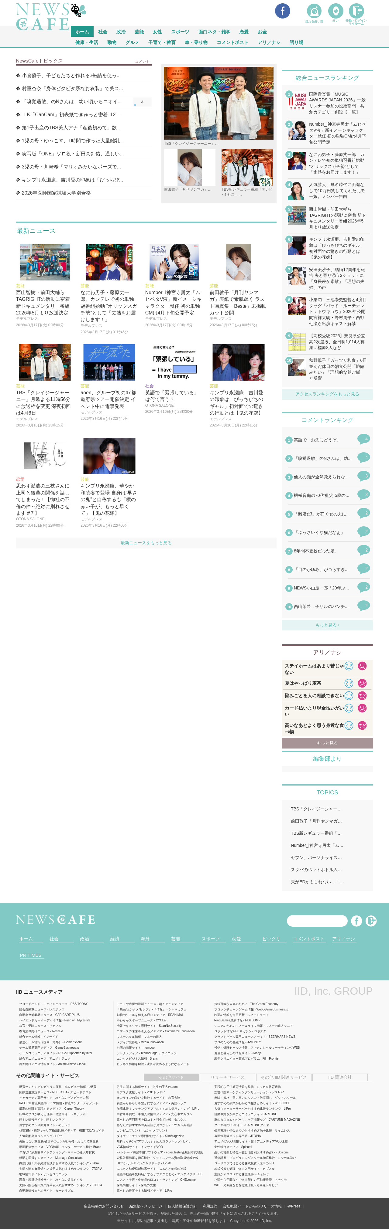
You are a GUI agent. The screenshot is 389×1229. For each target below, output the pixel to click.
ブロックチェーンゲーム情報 (234, 1009)
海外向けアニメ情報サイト (37, 1064)
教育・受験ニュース (32, 1025)
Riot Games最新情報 (228, 1020)
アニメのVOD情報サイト (231, 1141)
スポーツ (180, 31)
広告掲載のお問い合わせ (104, 1206)
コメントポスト (233, 42)
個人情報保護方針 (182, 1206)
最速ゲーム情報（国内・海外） (40, 1042)
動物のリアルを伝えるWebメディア (141, 1015)
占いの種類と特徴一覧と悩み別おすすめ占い (244, 1152)
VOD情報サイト (128, 1147)
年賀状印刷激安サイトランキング (42, 1152)
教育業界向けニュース (34, 1031)
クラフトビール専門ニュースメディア (240, 1036)
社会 (102, 31)
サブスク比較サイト (130, 1092)
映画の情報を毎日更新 (229, 1015)
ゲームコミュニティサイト (37, 1053)
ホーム (26, 938)
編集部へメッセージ (145, 1206)
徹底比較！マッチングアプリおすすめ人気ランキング (153, 1108)
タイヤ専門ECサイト (228, 1125)
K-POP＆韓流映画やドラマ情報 (40, 1103)
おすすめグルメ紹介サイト (37, 1125)
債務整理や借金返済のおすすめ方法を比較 (243, 1130)
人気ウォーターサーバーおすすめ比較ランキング (247, 1108)
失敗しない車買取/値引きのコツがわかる (47, 1141)
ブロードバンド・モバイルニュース (43, 1004)
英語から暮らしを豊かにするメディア (142, 1103)
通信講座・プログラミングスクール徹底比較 (244, 1157)
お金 (262, 31)
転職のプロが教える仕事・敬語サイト (45, 1114)
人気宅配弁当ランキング (36, 1136)
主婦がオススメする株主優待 (234, 1174)
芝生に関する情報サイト (133, 1086)
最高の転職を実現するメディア (40, 1108)
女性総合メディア (226, 1147)
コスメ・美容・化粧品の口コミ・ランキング (147, 1179)
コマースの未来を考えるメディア (139, 1031)
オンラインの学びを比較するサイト (141, 1097)
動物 (111, 42)
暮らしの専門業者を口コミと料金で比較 (144, 1119)
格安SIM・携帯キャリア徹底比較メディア (47, 1130)
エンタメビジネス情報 (132, 1058)
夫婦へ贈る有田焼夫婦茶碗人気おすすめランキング (54, 1185)
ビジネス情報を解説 (130, 1064)
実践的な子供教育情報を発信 (234, 1086)
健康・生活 (86, 42)
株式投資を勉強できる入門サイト (237, 1168)
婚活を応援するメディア (36, 1157)
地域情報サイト (29, 1174)
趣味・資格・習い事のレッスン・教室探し (243, 1097)
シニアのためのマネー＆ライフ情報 (238, 1025)
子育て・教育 (162, 42)
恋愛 (244, 31)
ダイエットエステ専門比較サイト (139, 1136)
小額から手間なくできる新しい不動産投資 (243, 1179)
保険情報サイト (127, 1185)
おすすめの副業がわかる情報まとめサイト (243, 1103)
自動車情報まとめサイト (36, 1190)
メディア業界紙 (127, 1042)
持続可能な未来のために (231, 1004)
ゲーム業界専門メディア (36, 1047)
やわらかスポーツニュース (135, 1020)
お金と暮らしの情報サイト (232, 1053)
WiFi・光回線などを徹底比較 (234, 1185)
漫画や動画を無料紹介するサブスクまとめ (145, 1174)
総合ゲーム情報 (29, 1036)
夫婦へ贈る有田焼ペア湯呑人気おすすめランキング (54, 1168)
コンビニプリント (129, 1130)
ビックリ (271, 938)
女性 (157, 31)
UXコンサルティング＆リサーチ (138, 1163)
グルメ (132, 42)
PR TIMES (31, 955)
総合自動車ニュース (32, 1009)
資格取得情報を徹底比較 (133, 1157)
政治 (121, 31)
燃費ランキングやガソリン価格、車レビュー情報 (52, 1086)
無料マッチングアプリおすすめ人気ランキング (149, 1141)
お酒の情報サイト (129, 1047)
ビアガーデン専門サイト (36, 1097)
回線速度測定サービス (34, 1092)
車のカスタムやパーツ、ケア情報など (240, 1119)
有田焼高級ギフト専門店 (231, 1136)
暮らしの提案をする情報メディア (139, 1190)
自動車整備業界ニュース (36, 1015)
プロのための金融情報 (229, 1042)
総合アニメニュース (32, 1058)
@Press (294, 1206)
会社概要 (230, 1206)
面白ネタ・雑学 (214, 31)
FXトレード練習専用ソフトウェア (140, 1152)
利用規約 (210, 1206)
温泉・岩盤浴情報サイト (36, 1179)
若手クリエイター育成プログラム (237, 1058)
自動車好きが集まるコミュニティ (237, 1114)
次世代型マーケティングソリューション (241, 1092)
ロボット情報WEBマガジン (233, 1031)
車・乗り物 (196, 42)
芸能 (139, 31)
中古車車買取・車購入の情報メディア (142, 1114)
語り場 (296, 42)
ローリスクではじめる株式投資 (235, 1163)
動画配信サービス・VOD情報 (39, 1147)
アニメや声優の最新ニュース (136, 1004)
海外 (145, 938)
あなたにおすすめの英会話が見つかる (142, 1125)
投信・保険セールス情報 (231, 1047)
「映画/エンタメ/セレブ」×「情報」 (141, 1009)
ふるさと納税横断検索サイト (136, 1168)
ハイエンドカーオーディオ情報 (40, 1020)
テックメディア (127, 1053)
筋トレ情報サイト (31, 1119)
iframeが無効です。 (327, 527)
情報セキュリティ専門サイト (136, 1025)
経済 (114, 938)
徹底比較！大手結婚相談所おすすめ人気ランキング (54, 1163)
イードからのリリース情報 (260, 1206)
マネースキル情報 (129, 1036)
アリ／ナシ (269, 42)
